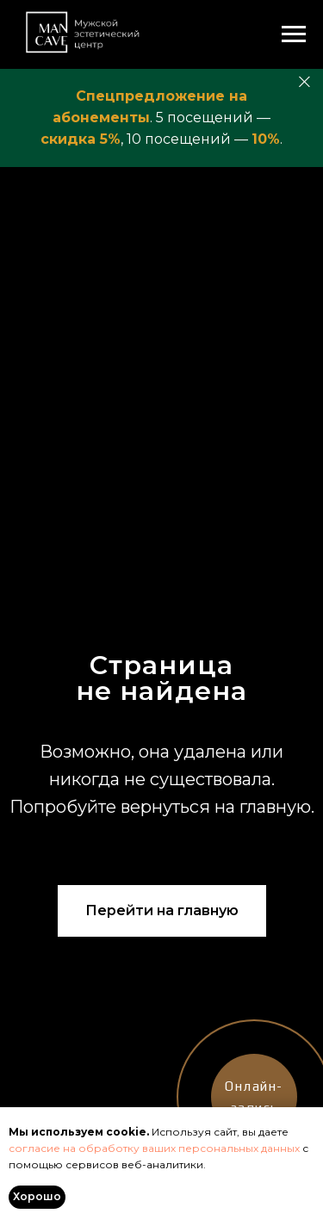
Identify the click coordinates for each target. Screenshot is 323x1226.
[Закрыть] (304, 82)
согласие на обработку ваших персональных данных (154, 1148)
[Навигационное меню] (294, 34)
